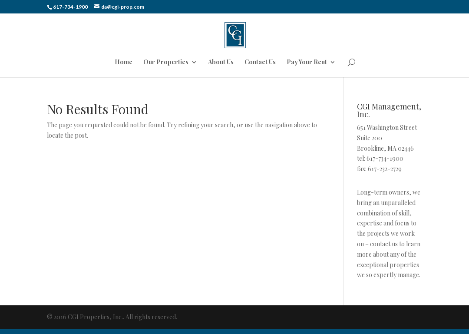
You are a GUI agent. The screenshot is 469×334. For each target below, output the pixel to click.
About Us (221, 62)
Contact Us (260, 62)
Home (123, 62)
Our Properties (165, 62)
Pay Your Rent (307, 62)
